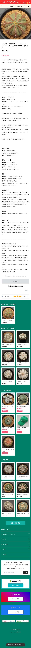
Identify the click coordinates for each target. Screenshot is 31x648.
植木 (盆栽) (4, 544)
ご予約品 (3, 554)
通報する (27, 290)
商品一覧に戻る (15, 523)
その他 (3, 549)
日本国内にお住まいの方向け (15, 286)
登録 (25, 572)
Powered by (15, 632)
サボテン (3, 539)
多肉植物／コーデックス (8, 534)
